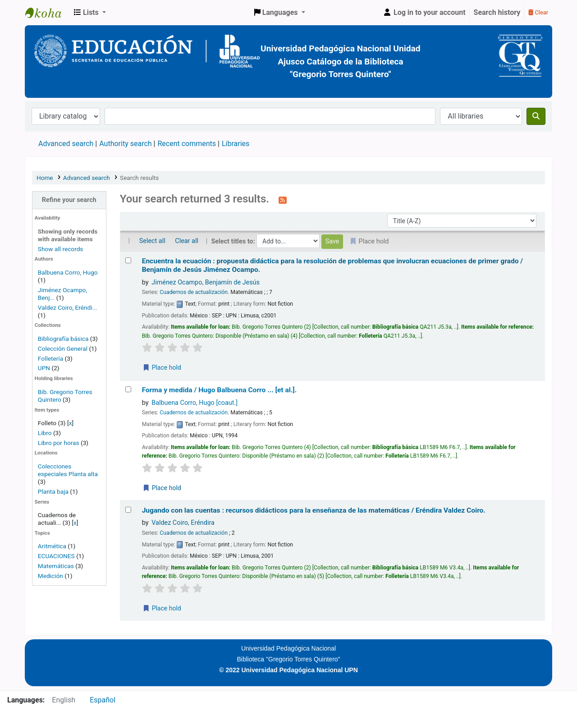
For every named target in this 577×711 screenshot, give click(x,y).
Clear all (186, 241)
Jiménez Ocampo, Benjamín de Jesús (205, 282)
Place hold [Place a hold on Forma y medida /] (161, 487)
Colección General (63, 348)
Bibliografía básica (64, 338)
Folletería (50, 358)
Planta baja (54, 491)
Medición (50, 575)
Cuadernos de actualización (194, 292)
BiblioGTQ (47, 13)
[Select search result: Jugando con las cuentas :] (128, 510)
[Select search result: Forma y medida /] (128, 389)
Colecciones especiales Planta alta (68, 470)
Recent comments (186, 143)
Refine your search (69, 200)
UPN (44, 368)
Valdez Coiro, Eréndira (183, 523)
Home (45, 177)
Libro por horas (58, 442)
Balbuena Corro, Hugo (68, 272)
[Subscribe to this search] (282, 199)
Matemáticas (56, 565)
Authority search (125, 143)
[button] (90, 13)
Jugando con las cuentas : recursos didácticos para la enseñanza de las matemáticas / (313, 510)
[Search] (536, 116)
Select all (152, 241)
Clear (538, 12)
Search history (497, 12)
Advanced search (65, 143)
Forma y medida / (219, 390)
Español (102, 700)
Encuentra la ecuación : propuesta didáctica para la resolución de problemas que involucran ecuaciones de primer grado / (332, 265)
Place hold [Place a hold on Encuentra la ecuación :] (161, 367)
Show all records (60, 248)
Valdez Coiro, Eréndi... (67, 307)
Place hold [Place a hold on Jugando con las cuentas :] (161, 608)
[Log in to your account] (424, 13)
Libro (45, 432)
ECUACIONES (56, 556)
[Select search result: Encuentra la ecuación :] (128, 260)
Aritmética (52, 546)
